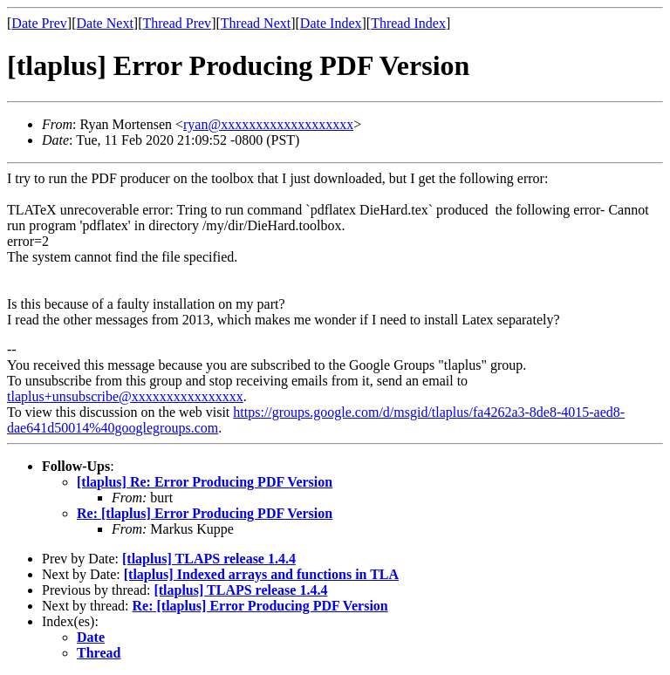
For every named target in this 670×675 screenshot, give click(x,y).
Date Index (331, 23)
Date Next (105, 23)
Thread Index (408, 23)
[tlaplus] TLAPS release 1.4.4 (209, 558)
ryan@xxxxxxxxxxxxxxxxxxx (268, 124)
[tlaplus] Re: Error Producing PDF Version (204, 481)
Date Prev (39, 23)
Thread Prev (176, 23)
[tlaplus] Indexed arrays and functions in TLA (261, 574)
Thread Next (256, 23)
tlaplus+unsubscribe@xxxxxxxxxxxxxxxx (125, 396)
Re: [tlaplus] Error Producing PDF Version (204, 513)
